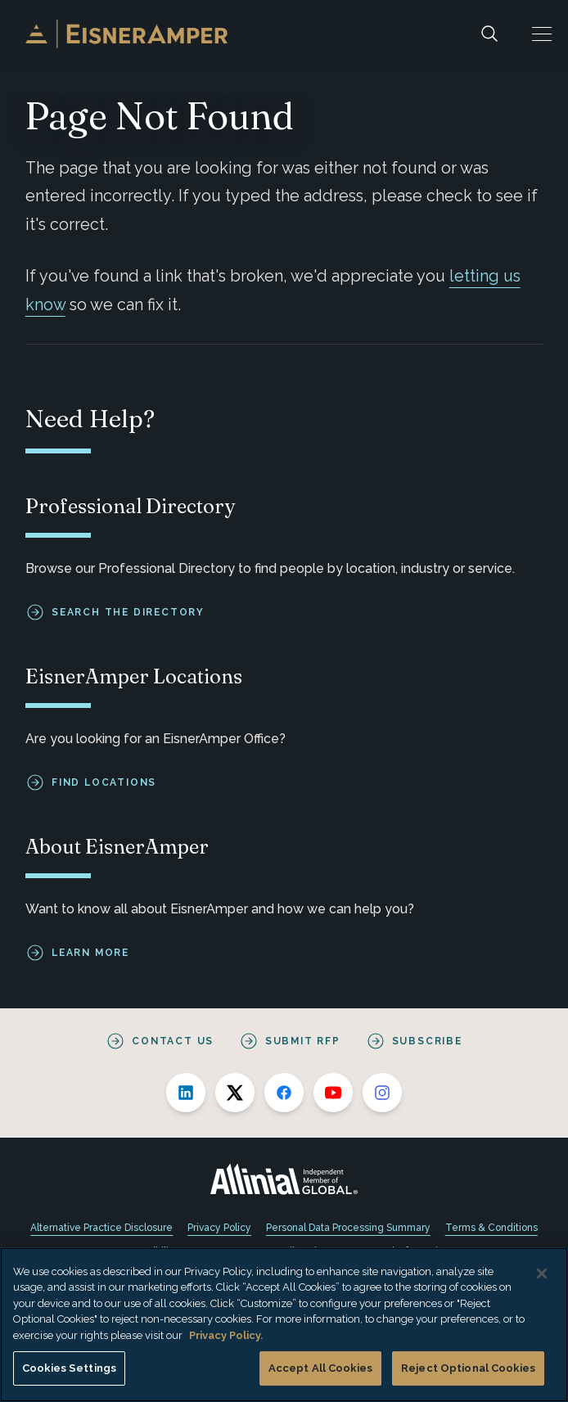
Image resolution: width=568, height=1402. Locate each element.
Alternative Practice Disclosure (101, 1227)
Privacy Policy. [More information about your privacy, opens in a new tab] (226, 1335)
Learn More (90, 952)
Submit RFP (302, 1041)
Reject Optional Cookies (468, 1368)
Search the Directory (128, 612)
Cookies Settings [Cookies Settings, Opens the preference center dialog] (69, 1368)
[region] (284, 1324)
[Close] (542, 1273)
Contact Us (173, 1041)
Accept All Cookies (320, 1368)
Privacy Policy (219, 1227)
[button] (542, 34)
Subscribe (427, 1041)
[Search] (489, 34)
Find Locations (104, 782)
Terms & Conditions (491, 1227)
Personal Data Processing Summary (348, 1227)
